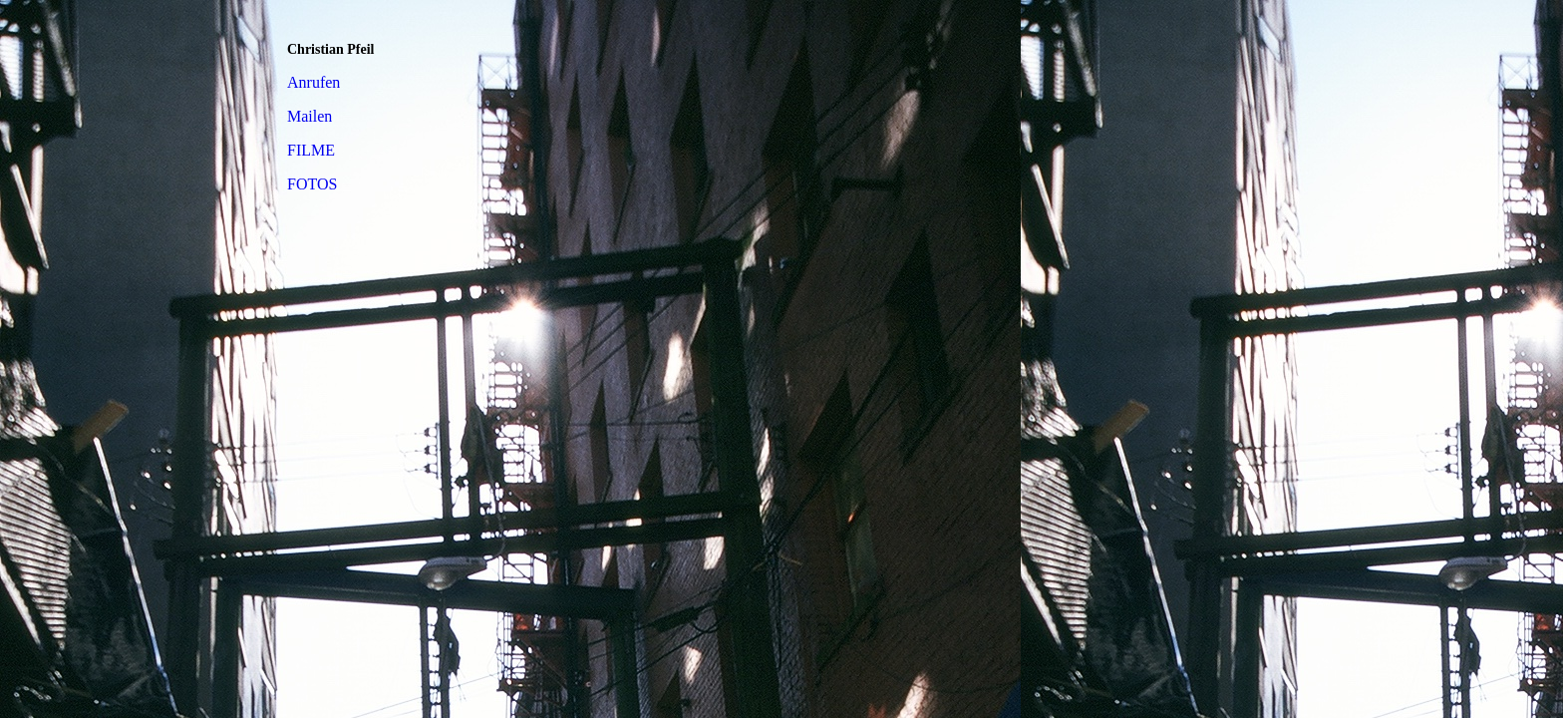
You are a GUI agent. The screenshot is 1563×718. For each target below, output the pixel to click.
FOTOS (312, 184)
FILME (311, 150)
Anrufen (313, 82)
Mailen (309, 116)
